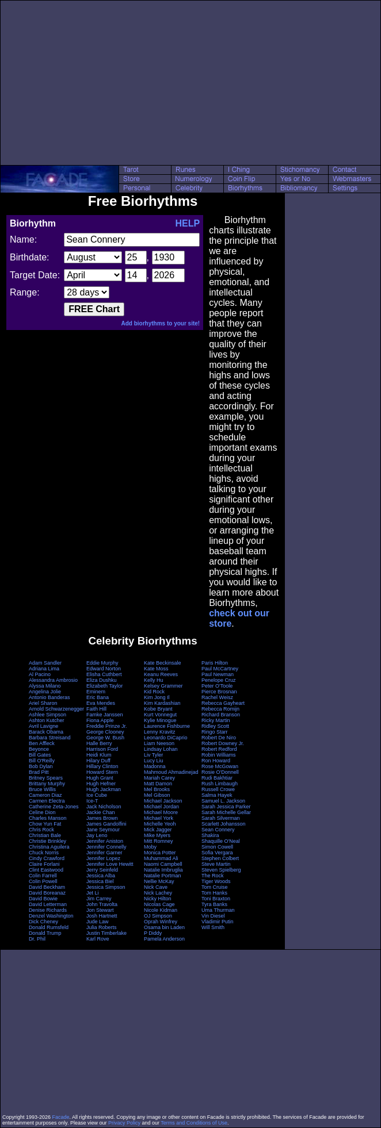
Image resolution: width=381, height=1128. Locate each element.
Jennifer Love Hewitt (110, 864)
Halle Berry (99, 743)
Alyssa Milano (45, 686)
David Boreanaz (47, 893)
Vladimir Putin (217, 921)
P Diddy (153, 933)
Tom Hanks (214, 893)
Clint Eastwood (46, 870)
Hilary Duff (98, 760)
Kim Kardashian (162, 703)
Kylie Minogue (160, 720)
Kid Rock (154, 692)
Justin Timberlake (106, 933)
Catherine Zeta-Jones (54, 806)
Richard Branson (220, 715)
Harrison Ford (102, 749)
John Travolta (101, 904)
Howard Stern (102, 772)
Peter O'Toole (217, 686)
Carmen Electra (47, 801)
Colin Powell (43, 881)
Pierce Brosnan (219, 692)
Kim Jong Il (157, 697)
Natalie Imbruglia (163, 870)
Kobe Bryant (158, 709)
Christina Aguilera (49, 847)
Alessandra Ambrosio (53, 680)
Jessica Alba (100, 875)
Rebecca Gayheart (223, 703)
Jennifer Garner (104, 852)
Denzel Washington (51, 916)
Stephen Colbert (220, 858)
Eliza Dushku (101, 680)
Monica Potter (160, 852)
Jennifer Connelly (106, 847)
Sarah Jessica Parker (226, 806)
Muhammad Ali (161, 858)
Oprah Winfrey (160, 921)
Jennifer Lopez (103, 858)
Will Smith (212, 927)
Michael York (158, 818)
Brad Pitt (39, 772)
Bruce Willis (42, 789)
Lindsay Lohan (161, 749)
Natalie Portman (162, 875)
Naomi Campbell (163, 864)
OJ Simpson (158, 916)
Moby (150, 847)
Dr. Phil (37, 939)
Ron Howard (215, 760)
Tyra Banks (214, 904)
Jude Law (97, 921)
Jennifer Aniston (104, 841)
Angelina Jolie (45, 692)
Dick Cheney (43, 921)
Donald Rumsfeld (48, 927)
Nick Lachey (158, 893)
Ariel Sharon (43, 703)
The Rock (212, 875)
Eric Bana (97, 697)
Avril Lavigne (43, 726)
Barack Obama (46, 732)
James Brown (102, 818)
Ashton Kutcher (46, 720)
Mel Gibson (157, 795)
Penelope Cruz (218, 680)
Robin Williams (218, 755)
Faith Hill (96, 709)
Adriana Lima (44, 669)
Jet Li (92, 893)
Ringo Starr (214, 732)
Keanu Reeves (161, 674)
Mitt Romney (158, 841)
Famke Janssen (104, 715)
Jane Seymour (103, 829)
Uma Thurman (217, 910)
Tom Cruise (214, 887)
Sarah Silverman (220, 818)
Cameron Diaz (45, 795)
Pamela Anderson (164, 939)
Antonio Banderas (49, 697)
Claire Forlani (44, 864)
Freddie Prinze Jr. (106, 726)
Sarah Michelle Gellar (226, 812)
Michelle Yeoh (160, 824)
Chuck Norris (44, 852)
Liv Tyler (153, 755)
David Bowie (43, 898)
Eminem (95, 692)
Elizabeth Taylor (104, 686)
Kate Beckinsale (162, 663)
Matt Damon (158, 783)
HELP (187, 223)
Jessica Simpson (105, 887)
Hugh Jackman (103, 789)
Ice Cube (96, 795)
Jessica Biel (100, 881)
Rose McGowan (219, 766)
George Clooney (105, 732)
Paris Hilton (214, 663)
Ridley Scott (215, 726)
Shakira (210, 835)
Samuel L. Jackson (223, 801)
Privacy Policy (124, 1123)
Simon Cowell (217, 847)
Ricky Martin (215, 720)
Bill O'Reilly (42, 760)
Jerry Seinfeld (102, 870)
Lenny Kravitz (160, 732)
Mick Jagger (158, 829)
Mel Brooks (157, 789)
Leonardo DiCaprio (166, 738)
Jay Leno (97, 835)
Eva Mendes (100, 703)
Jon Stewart (100, 910)
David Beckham (47, 887)
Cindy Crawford (46, 858)
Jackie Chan (100, 812)
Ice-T (92, 801)
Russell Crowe (218, 789)
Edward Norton (103, 669)
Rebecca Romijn (220, 709)
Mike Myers (157, 835)
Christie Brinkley (47, 841)
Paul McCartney (219, 669)
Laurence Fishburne (167, 726)
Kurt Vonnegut (160, 715)
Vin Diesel (212, 916)
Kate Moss (156, 669)
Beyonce (39, 749)
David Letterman (48, 904)
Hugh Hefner (101, 783)
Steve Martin (216, 864)
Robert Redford (219, 749)
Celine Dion (42, 812)
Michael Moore (161, 812)
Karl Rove (97, 939)
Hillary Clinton (102, 766)
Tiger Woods (216, 881)
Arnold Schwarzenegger (56, 709)
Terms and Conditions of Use (194, 1123)
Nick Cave (155, 887)
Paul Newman (217, 674)
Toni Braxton (215, 898)
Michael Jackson (163, 801)
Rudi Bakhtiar (217, 778)
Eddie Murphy (102, 663)
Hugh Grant (99, 778)
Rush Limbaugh (219, 783)
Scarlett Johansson (223, 824)
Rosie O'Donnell (220, 772)
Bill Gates (40, 755)
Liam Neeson (159, 743)
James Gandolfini (106, 824)
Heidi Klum (99, 755)
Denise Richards (48, 910)
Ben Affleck (42, 743)
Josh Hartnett (101, 916)
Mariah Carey (159, 778)
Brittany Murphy (47, 783)
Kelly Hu (153, 680)
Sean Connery (218, 829)
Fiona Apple (100, 720)
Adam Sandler (45, 663)
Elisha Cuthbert (104, 674)
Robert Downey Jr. (222, 743)
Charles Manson (48, 818)
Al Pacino (40, 674)
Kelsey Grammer (163, 686)
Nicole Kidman (160, 910)
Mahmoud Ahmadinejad (171, 772)
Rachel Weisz (217, 697)
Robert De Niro (218, 738)
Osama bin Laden (164, 927)
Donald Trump (45, 933)
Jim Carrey (99, 898)
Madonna (155, 766)
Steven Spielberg (221, 870)
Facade (61, 1117)
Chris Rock (41, 829)
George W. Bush (105, 738)
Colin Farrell (43, 875)
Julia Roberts (101, 927)
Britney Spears (46, 778)
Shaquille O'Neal (220, 841)
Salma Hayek (217, 795)
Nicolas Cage (159, 904)
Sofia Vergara (217, 852)
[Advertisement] (190, 82)
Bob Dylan (41, 766)
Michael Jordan (161, 806)
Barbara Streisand (50, 738)
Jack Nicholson (103, 806)
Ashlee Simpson (47, 715)
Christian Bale (45, 835)
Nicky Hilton (158, 898)
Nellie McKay (159, 881)
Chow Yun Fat (45, 824)
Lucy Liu (153, 760)
